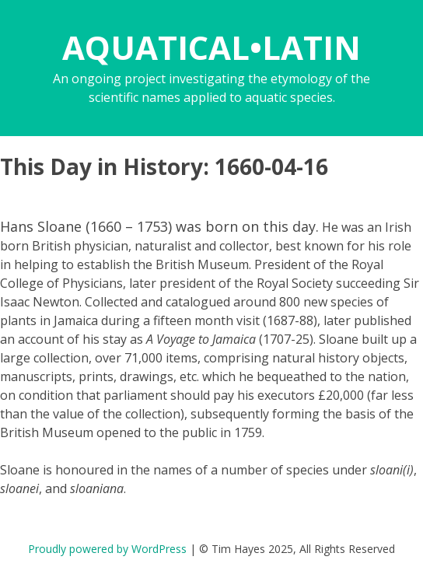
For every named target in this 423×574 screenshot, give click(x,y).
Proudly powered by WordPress (107, 548)
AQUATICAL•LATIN (211, 47)
